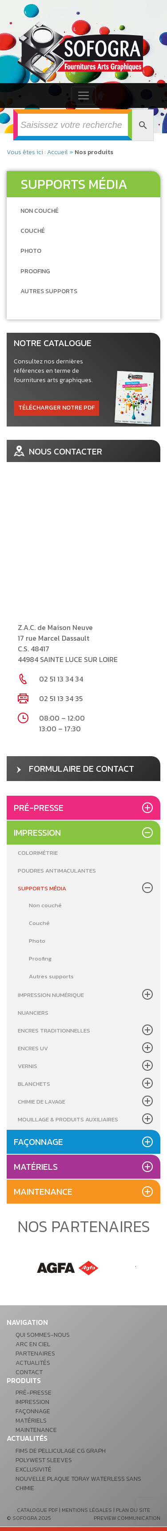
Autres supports (51, 976)
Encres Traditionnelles (54, 1030)
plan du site (133, 1510)
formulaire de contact (74, 768)
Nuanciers (33, 1013)
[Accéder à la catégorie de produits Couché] (32, 230)
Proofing (40, 958)
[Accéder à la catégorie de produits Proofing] (35, 271)
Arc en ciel (33, 1344)
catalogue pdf (37, 1510)
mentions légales (87, 1510)
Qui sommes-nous (43, 1335)
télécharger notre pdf (56, 407)
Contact (29, 1372)
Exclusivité (34, 1469)
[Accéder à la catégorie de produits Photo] (30, 250)
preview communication (127, 1518)
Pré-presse (39, 807)
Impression (37, 832)
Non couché (45, 905)
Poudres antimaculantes (57, 870)
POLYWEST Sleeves (44, 1460)
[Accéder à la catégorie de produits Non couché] (39, 210)
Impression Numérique (51, 995)
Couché (39, 923)
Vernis (27, 1066)
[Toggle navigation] (83, 95)
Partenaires (35, 1353)
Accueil (57, 152)
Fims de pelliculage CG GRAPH (61, 1450)
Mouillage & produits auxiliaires (68, 1119)
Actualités (33, 1363)
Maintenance (43, 1191)
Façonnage (38, 1141)
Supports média (42, 888)
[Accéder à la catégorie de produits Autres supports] (48, 291)
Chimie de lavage (41, 1101)
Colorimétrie (38, 853)
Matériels (36, 1166)
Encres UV (33, 1048)
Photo (37, 941)
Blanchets (34, 1084)
